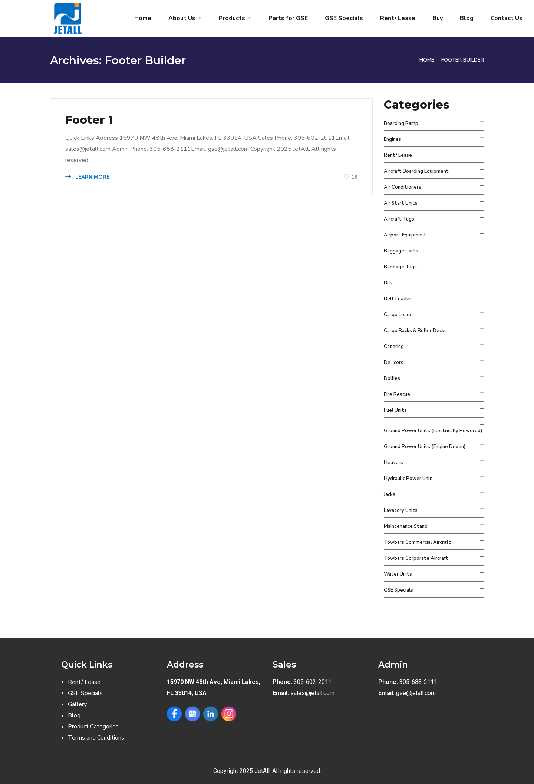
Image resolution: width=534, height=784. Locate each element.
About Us (181, 18)
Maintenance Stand (406, 526)
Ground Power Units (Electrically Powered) (433, 430)
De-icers (393, 362)
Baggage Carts (401, 251)
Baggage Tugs (400, 267)
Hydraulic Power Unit (408, 478)
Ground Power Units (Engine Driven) (424, 446)
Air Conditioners (402, 187)
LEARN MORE (87, 177)
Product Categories (93, 726)
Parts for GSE (288, 18)
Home (142, 18)
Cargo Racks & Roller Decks (415, 330)
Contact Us (507, 18)
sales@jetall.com (312, 693)
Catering (394, 346)
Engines (392, 139)
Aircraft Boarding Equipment (416, 171)
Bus (388, 282)
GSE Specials (344, 18)
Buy (437, 18)
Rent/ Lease (397, 18)
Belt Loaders (399, 298)
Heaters (393, 462)
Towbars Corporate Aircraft (416, 558)
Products (232, 18)
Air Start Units (401, 203)
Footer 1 (89, 120)
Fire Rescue (397, 394)
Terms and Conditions (96, 738)
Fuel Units (395, 410)
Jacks (389, 494)
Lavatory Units (401, 510)
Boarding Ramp (401, 123)
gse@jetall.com (416, 693)
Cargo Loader (399, 314)
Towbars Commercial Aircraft (417, 542)
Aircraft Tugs (399, 219)
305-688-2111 (418, 681)
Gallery (77, 704)
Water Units (398, 574)
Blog (467, 18)
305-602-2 (308, 681)
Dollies (392, 378)
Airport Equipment (405, 235)
